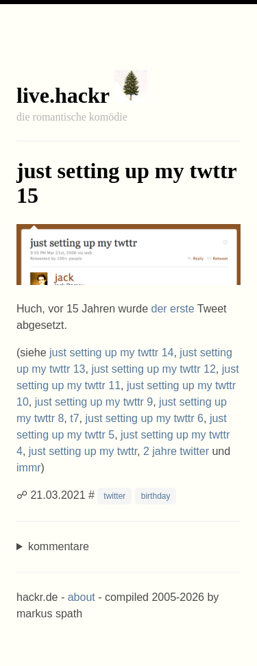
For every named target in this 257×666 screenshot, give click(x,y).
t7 (74, 418)
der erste (173, 308)
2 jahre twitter (176, 451)
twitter (114, 496)
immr (28, 467)
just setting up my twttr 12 (153, 369)
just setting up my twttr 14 (111, 352)
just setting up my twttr (83, 451)
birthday (156, 496)
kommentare (58, 546)
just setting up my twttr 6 (144, 418)
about (81, 597)
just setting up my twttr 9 (94, 402)
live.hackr (62, 95)
